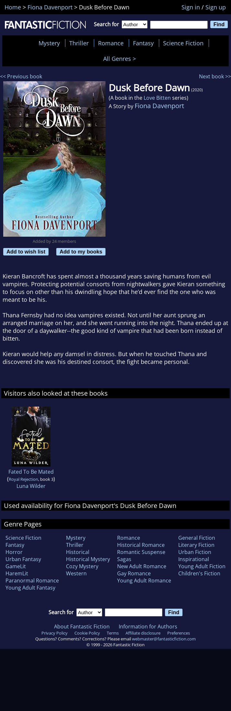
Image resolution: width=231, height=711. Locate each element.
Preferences (178, 633)
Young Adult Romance (144, 580)
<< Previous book (21, 76)
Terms (113, 633)
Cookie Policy (87, 633)
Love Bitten (157, 97)
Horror (14, 552)
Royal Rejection (23, 479)
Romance (111, 43)
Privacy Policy (54, 633)
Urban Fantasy (23, 559)
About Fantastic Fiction (82, 626)
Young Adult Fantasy (30, 587)
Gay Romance (134, 573)
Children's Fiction (199, 573)
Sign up (215, 7)
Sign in (191, 7)
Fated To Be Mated (31, 471)
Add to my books (81, 251)
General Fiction (196, 537)
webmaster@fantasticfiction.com (164, 639)
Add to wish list (25, 251)
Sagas (124, 559)
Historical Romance (141, 544)
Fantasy (143, 43)
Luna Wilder (31, 486)
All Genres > (121, 58)
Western (76, 573)
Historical (77, 552)
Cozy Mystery (82, 566)
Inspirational (193, 559)
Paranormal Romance (32, 580)
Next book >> (215, 76)
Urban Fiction (194, 552)
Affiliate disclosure (143, 633)
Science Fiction (183, 43)
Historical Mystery (88, 559)
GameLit (16, 566)
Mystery (49, 43)
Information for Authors (148, 626)
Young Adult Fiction (202, 566)
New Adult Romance (141, 566)
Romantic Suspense (141, 552)
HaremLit (17, 573)
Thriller (79, 43)
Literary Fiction (196, 544)
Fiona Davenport (159, 105)
